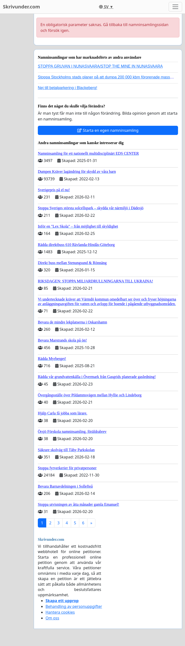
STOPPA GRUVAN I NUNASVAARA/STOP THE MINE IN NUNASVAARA (100, 66)
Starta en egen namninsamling (108, 130)
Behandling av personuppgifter (74, 606)
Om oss (52, 618)
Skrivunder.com (21, 6)
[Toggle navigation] (175, 7)
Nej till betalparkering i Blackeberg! (67, 88)
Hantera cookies (60, 612)
